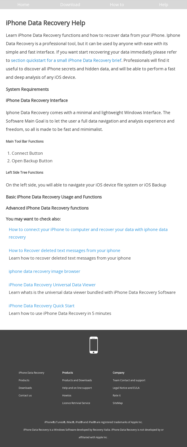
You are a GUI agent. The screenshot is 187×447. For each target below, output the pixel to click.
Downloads (25, 388)
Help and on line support (77, 388)
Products (24, 380)
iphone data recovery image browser (44, 271)
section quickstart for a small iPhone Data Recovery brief (66, 60)
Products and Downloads (77, 380)
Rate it (117, 395)
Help (163, 4)
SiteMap (118, 403)
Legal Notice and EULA (126, 388)
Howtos (66, 395)
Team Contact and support (129, 380)
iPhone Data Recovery (31, 372)
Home (23, 4)
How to (117, 4)
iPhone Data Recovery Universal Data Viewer (52, 284)
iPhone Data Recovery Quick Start (42, 305)
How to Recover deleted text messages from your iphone (64, 250)
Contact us (25, 395)
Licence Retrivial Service (76, 403)
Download (70, 4)
